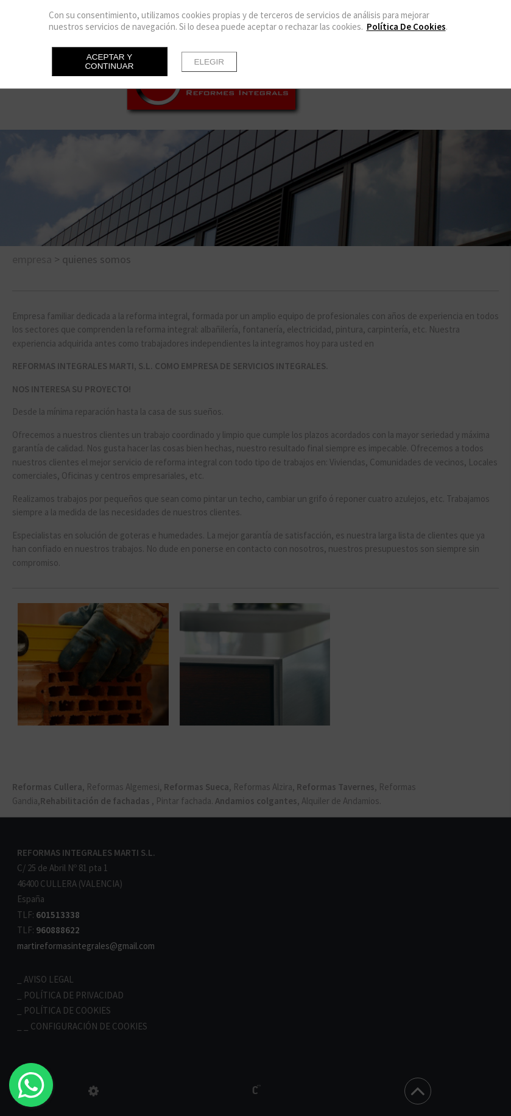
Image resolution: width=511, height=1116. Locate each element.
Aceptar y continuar (109, 61)
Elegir (209, 61)
